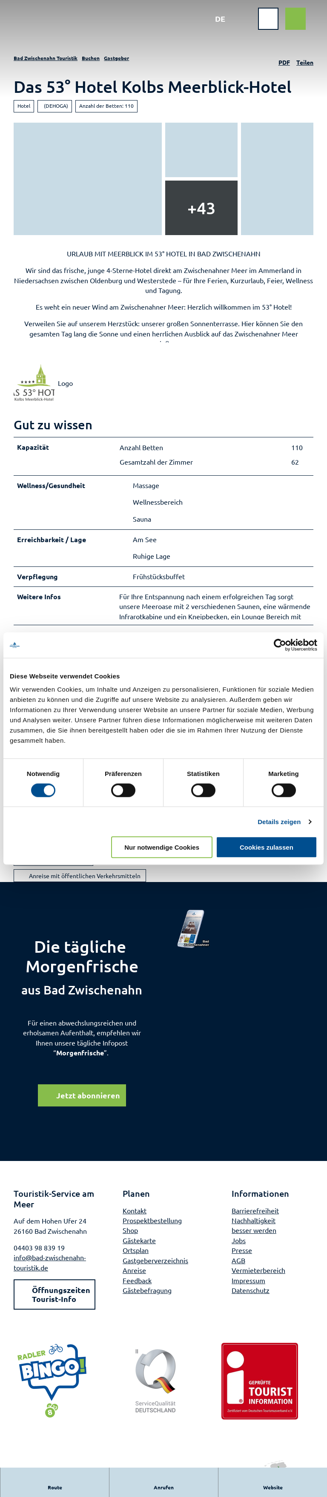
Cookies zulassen (266, 847)
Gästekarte (139, 1250)
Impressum (248, 1290)
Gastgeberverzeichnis (155, 1270)
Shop (130, 1240)
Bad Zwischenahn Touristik (45, 58)
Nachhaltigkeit (253, 1230)
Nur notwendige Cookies (161, 847)
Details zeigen (279, 821)
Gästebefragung (147, 1300)
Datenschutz (251, 1300)
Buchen (91, 58)
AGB (238, 1270)
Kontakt (134, 1220)
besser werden (254, 1240)
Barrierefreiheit (255, 1220)
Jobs (239, 1250)
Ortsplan (136, 1260)
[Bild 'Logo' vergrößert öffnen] (34, 389)
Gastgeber (116, 58)
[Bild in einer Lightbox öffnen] (194, 939)
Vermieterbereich (258, 1280)
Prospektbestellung (152, 1230)
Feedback (137, 1290)
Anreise (134, 1280)
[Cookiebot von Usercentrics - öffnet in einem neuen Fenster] (280, 644)
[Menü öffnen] (262, 25)
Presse (242, 1260)
